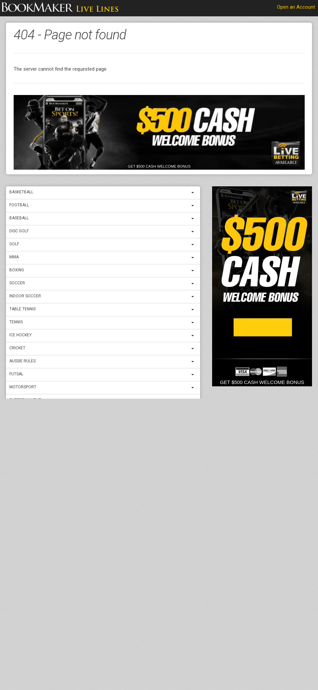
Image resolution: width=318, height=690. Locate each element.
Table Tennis (22, 309)
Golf (14, 244)
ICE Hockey (20, 335)
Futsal (16, 374)
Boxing (16, 270)
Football (19, 205)
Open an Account (296, 7)
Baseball (19, 218)
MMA (14, 257)
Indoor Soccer (25, 296)
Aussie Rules (22, 361)
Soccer (17, 283)
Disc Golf (19, 231)
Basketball (21, 192)
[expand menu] (194, 192)
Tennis (16, 322)
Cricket (17, 348)
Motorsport (22, 387)
